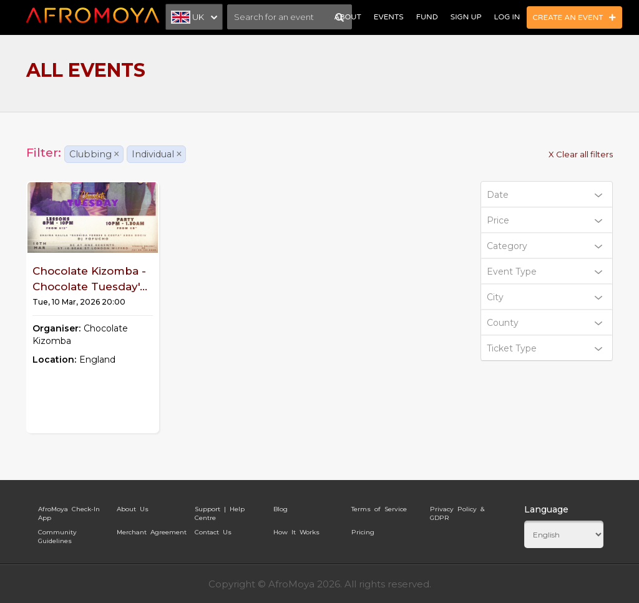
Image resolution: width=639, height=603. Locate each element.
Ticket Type (545, 348)
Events (389, 16)
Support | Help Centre (220, 511)
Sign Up (466, 16)
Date (545, 194)
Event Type (545, 271)
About (347, 16)
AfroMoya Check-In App (69, 511)
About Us (133, 509)
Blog (280, 509)
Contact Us (213, 532)
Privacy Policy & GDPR (457, 511)
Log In (507, 16)
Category (545, 246)
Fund (427, 16)
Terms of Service (379, 509)
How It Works (296, 532)
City (545, 297)
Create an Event (575, 17)
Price (545, 220)
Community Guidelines (57, 534)
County (545, 322)
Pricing (362, 532)
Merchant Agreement (152, 532)
